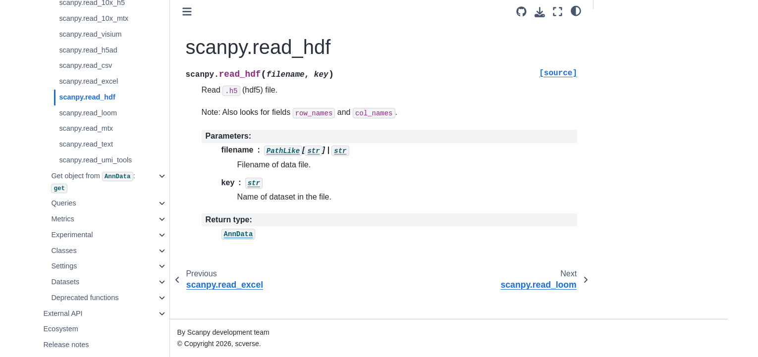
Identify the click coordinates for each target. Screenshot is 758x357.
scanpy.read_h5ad (88, 50)
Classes (63, 251)
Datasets (65, 282)
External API (62, 313)
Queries (63, 203)
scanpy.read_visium (90, 34)
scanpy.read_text (86, 144)
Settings (64, 266)
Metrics (62, 219)
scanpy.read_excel (88, 81)
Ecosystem (60, 329)
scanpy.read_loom (88, 113)
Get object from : (93, 182)
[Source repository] (521, 11)
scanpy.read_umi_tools (95, 160)
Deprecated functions (84, 298)
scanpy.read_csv (85, 65)
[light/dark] (576, 10)
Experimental (72, 235)
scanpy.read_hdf (87, 97)
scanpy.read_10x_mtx (93, 18)
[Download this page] (540, 12)
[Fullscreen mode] (557, 11)
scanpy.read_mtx (86, 128)
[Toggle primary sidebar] (187, 11)
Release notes (66, 345)
